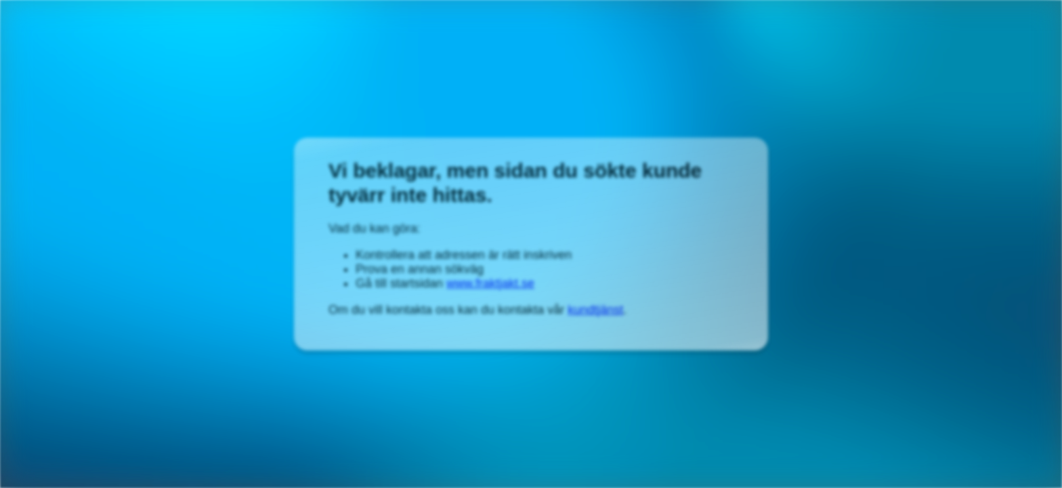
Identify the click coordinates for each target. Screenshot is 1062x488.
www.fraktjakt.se (490, 283)
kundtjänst (595, 310)
